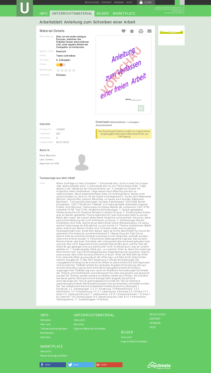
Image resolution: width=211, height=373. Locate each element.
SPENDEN (119, 2)
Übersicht (79, 320)
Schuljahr (44, 60)
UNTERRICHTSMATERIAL (72, 14)
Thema (43, 55)
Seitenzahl (44, 75)
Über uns (45, 324)
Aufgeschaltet (46, 142)
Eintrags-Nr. (45, 129)
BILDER (102, 14)
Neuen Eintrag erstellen (53, 355)
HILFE (129, 2)
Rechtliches (47, 333)
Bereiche (79, 324)
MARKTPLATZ (124, 14)
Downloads (45, 138)
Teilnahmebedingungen (53, 328)
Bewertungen (46, 70)
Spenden (45, 337)
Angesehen (45, 133)
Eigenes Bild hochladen (134, 341)
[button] (53, 364)
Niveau (43, 64)
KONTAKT (107, 2)
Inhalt (42, 183)
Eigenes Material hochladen (90, 328)
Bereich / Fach (47, 51)
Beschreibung (46, 36)
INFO (44, 14)
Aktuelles (45, 320)
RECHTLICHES (92, 2)
